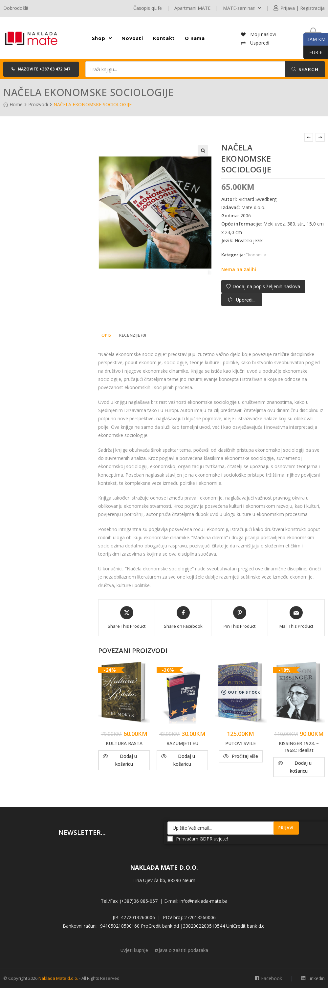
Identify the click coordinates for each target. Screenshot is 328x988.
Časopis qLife (147, 8)
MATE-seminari (242, 8)
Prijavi (286, 828)
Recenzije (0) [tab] (132, 335)
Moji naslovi (262, 34)
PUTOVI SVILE (240, 743)
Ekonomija (256, 255)
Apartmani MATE (192, 8)
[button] (41, 69)
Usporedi (259, 43)
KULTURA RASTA (124, 743)
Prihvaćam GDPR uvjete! (197, 839)
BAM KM (314, 39)
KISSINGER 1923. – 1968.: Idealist (299, 746)
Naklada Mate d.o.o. (58, 978)
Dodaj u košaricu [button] (126, 760)
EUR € (312, 52)
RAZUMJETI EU (182, 743)
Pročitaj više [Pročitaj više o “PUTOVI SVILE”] (245, 756)
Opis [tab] (106, 335)
